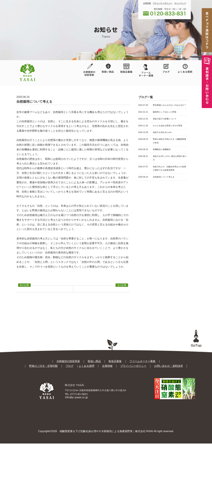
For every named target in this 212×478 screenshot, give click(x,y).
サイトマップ (180, 3)
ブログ (69, 400)
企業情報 (147, 3)
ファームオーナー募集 (142, 395)
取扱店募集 (115, 395)
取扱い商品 (94, 395)
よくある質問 (86, 400)
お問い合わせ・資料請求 (168, 400)
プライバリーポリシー (162, 3)
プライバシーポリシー (133, 400)
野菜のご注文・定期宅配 (43, 400)
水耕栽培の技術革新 (68, 395)
